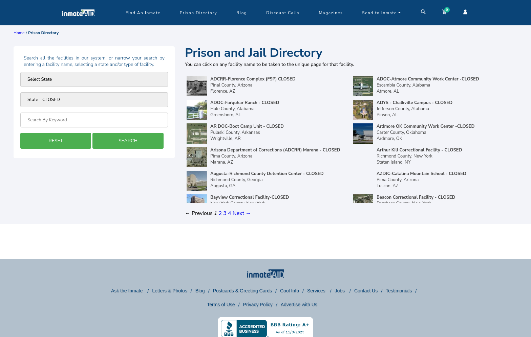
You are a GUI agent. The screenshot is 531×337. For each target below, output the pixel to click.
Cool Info (289, 290)
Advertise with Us (299, 304)
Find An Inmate (143, 13)
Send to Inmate (381, 13)
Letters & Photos (169, 290)
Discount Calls (282, 13)
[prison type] (94, 99)
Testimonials (399, 290)
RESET (55, 141)
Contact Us (366, 290)
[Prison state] (94, 79)
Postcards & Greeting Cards (242, 290)
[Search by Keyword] (94, 120)
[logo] (78, 23)
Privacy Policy (258, 304)
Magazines (331, 13)
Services (317, 290)
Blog (241, 13)
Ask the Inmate (127, 290)
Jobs (340, 290)
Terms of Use (221, 304)
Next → (242, 213)
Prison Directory (198, 13)
